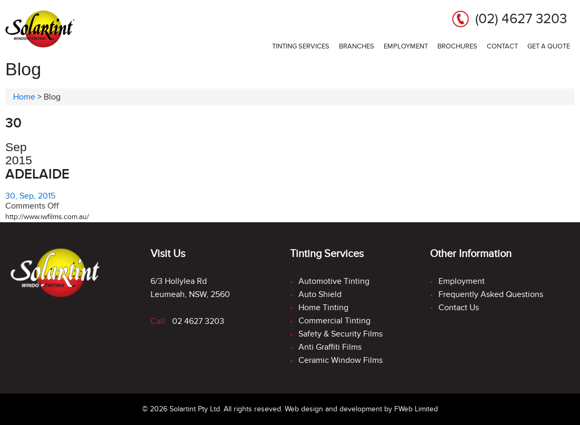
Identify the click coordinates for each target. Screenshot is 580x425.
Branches (356, 46)
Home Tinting (323, 307)
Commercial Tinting (334, 320)
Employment (406, 46)
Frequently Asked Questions (490, 294)
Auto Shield (320, 294)
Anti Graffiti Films (330, 347)
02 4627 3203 (198, 321)
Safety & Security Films (340, 334)
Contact (502, 46)
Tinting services (300, 46)
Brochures (457, 46)
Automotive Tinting (333, 281)
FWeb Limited (416, 408)
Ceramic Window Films (340, 360)
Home (24, 97)
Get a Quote (548, 46)
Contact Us (458, 307)
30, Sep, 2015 (30, 196)
